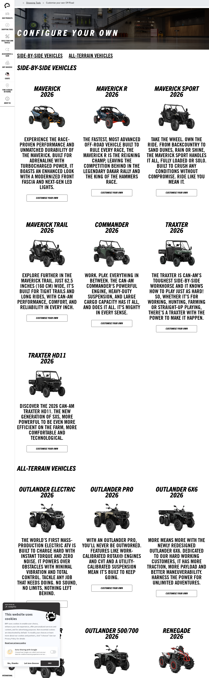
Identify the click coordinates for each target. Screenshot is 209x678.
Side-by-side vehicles (40, 55)
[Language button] (7, 675)
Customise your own (47, 197)
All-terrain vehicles (91, 55)
